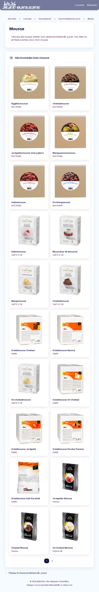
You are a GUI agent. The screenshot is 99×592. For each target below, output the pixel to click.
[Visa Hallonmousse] (28, 185)
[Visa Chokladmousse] (70, 86)
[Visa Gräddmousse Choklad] (28, 333)
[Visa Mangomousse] (28, 284)
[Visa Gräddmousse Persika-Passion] (70, 432)
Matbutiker (92, 5)
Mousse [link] (91, 19)
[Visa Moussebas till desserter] (70, 234)
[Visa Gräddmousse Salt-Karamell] (28, 481)
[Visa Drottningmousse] (70, 185)
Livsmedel (79, 5)
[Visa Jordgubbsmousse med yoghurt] (28, 136)
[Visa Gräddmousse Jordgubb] (28, 432)
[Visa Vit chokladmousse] (28, 382)
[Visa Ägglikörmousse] (28, 86)
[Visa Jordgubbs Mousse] (70, 481)
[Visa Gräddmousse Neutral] (70, 333)
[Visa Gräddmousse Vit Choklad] (70, 382)
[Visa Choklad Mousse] (28, 530)
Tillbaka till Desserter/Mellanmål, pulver (26, 573)
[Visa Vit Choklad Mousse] (70, 530)
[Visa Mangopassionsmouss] (70, 136)
